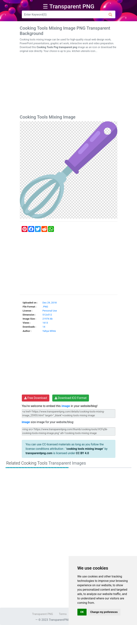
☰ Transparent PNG (68, 6)
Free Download (35, 398)
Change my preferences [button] (104, 612)
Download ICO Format (71, 398)
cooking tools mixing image (85, 449)
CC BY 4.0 (82, 453)
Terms (63, 614)
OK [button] (82, 612)
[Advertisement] (68, 84)
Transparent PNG (42, 614)
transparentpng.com (39, 453)
